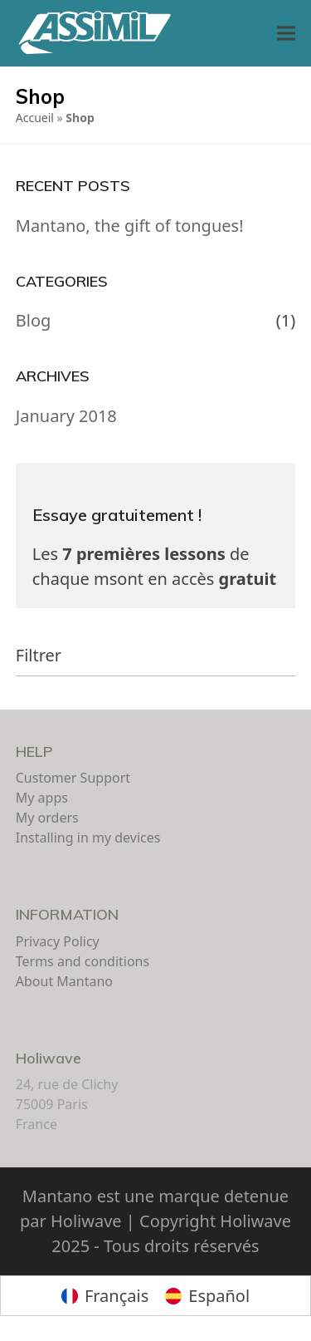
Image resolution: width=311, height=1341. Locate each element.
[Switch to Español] (207, 1295)
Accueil (35, 117)
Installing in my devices (88, 837)
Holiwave (48, 1058)
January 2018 (66, 416)
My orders (47, 817)
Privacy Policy (58, 941)
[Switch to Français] (105, 1295)
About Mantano (64, 981)
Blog (33, 320)
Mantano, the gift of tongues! (130, 225)
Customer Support (73, 778)
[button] (286, 34)
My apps (42, 797)
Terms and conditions (82, 961)
